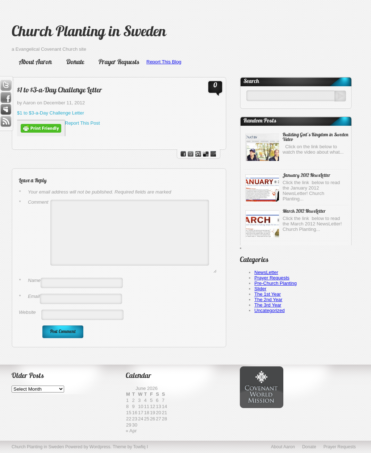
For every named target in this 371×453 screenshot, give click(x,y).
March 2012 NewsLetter (304, 211)
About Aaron (35, 62)
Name (30, 280)
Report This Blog (164, 62)
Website (27, 312)
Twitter (6, 85)
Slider (260, 288)
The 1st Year (267, 294)
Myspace (6, 110)
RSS (6, 122)
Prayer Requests (119, 62)
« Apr (131, 430)
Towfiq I (140, 446)
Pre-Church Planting (275, 283)
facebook (183, 154)
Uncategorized (269, 310)
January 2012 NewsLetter (306, 175)
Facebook (6, 97)
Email (29, 296)
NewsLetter (266, 272)
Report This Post (82, 123)
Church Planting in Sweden (89, 32)
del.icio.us (206, 154)
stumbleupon (198, 154)
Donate (75, 62)
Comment (33, 202)
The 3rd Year (267, 305)
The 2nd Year (268, 299)
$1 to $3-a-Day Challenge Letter (59, 90)
